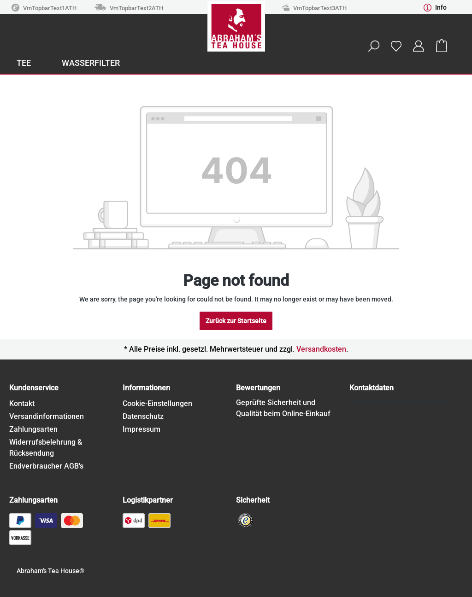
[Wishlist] (395, 45)
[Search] (373, 46)
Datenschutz (143, 416)
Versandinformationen (46, 416)
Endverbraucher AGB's (46, 466)
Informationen (146, 387)
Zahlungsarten (33, 429)
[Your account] (418, 46)
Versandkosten (321, 349)
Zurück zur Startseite (236, 321)
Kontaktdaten (371, 387)
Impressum (141, 429)
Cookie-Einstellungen (157, 403)
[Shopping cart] (442, 46)
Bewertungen (258, 387)
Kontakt (22, 403)
